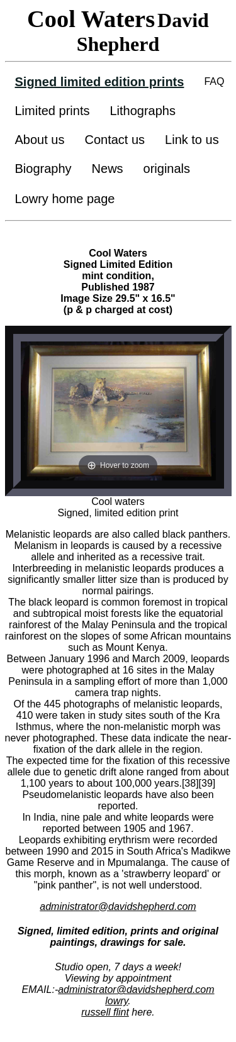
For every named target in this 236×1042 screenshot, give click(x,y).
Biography (43, 168)
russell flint (105, 1012)
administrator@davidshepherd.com (118, 906)
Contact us (114, 140)
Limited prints (52, 111)
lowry (116, 1000)
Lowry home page (65, 199)
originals (166, 168)
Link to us (192, 140)
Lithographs (143, 111)
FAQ (214, 81)
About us (40, 140)
